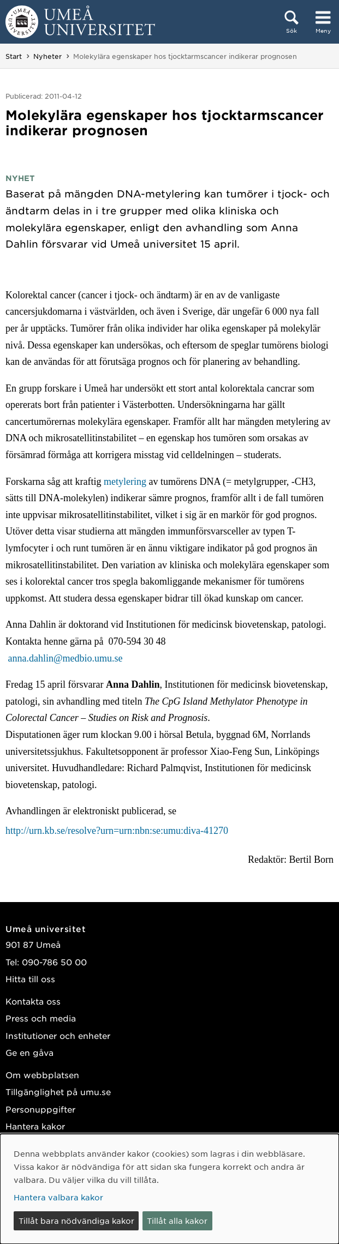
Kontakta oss (33, 1001)
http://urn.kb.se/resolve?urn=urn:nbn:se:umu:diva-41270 (116, 830)
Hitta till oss (30, 978)
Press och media (40, 1018)
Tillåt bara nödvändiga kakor (76, 1220)
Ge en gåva (29, 1052)
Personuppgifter (40, 1109)
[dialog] (169, 1189)
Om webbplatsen (42, 1074)
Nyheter (47, 56)
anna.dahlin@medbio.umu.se (66, 658)
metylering (125, 481)
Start (13, 56)
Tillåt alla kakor (177, 1220)
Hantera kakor (35, 1126)
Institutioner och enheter (57, 1035)
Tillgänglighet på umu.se (58, 1091)
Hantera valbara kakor (58, 1197)
